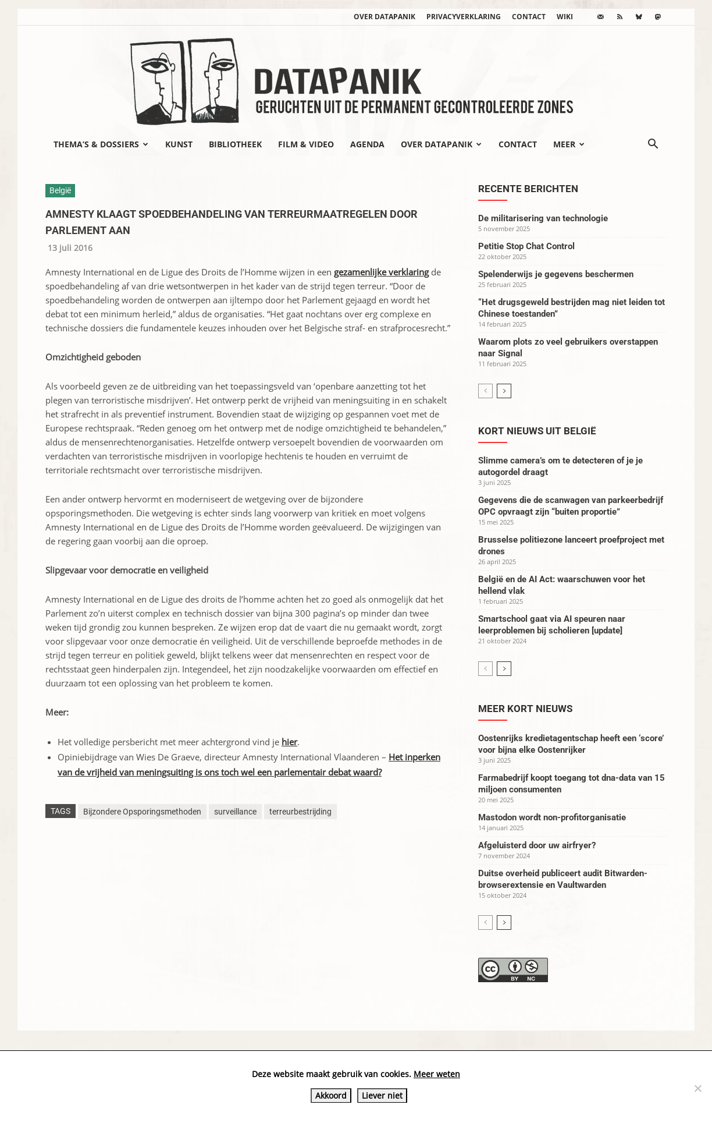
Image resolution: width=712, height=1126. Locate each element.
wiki (565, 17)
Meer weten (437, 1073)
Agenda (367, 144)
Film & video (306, 144)
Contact (529, 17)
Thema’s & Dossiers (101, 144)
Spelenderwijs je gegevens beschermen (555, 274)
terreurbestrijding (300, 811)
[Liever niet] (697, 1088)
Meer (569, 144)
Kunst (179, 144)
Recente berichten (528, 188)
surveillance (235, 811)
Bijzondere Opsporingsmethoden (142, 811)
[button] (653, 145)
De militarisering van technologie (543, 218)
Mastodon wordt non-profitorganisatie (552, 817)
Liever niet (382, 1095)
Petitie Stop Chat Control (526, 246)
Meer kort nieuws (525, 708)
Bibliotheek (235, 144)
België (60, 190)
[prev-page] (485, 391)
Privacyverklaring (463, 17)
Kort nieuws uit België (537, 431)
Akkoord (331, 1095)
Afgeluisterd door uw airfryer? (537, 845)
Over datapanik (384, 17)
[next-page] (504, 391)
